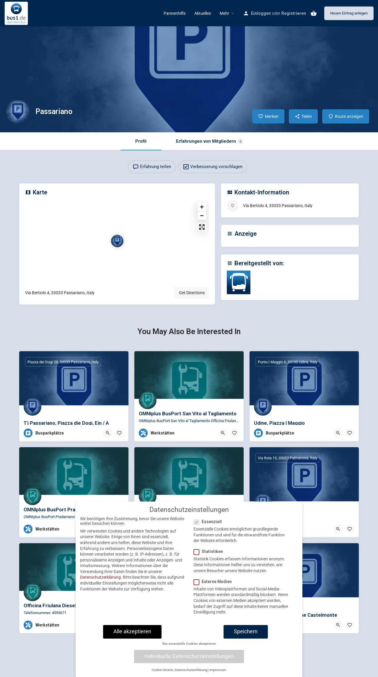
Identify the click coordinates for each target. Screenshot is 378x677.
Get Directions (192, 292)
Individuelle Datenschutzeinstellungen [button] (189, 661)
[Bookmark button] (119, 433)
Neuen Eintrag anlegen (349, 13)
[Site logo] (17, 12)
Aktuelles (202, 13)
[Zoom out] (202, 215)
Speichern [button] (246, 636)
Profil (140, 141)
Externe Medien (214, 586)
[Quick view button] (108, 433)
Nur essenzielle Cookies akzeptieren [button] (189, 649)
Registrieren (293, 13)
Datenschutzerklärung (100, 582)
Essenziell (209, 526)
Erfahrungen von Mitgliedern (209, 141)
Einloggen (261, 13)
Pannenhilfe (174, 13)
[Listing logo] (18, 111)
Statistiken (210, 556)
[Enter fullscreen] (202, 227)
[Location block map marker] (117, 241)
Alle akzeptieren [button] (132, 636)
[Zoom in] (202, 207)
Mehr (224, 13)
